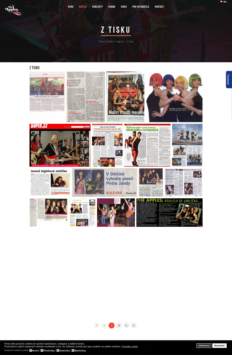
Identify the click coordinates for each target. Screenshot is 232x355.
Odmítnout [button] (204, 345)
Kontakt (159, 6)
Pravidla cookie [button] (130, 346)
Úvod (70, 6)
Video (124, 6)
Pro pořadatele (140, 6)
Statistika (64, 351)
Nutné (35, 351)
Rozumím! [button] (219, 345)
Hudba (111, 6)
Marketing (80, 351)
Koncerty (97, 6)
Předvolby (49, 351)
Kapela (83, 6)
